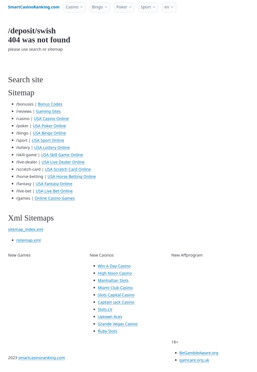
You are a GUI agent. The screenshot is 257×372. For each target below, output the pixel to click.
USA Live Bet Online (54, 191)
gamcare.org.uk (194, 360)
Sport (146, 7)
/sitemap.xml (28, 240)
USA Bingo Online (49, 133)
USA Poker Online (49, 125)
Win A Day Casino (114, 266)
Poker (121, 7)
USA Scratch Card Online (68, 169)
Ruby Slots (107, 331)
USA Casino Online (51, 118)
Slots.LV (105, 309)
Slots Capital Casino (116, 295)
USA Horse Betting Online (72, 176)
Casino (72, 7)
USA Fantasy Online (54, 183)
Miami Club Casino (115, 287)
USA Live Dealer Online (63, 162)
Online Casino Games (55, 198)
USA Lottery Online (52, 147)
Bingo (97, 7)
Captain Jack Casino (116, 302)
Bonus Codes (50, 104)
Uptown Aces (110, 316)
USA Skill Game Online (62, 154)
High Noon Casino (115, 273)
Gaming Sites (48, 111)
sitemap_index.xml (25, 229)
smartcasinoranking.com (41, 357)
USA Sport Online (48, 140)
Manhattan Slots (113, 280)
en (166, 7)
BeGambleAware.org (198, 353)
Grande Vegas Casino (118, 324)
